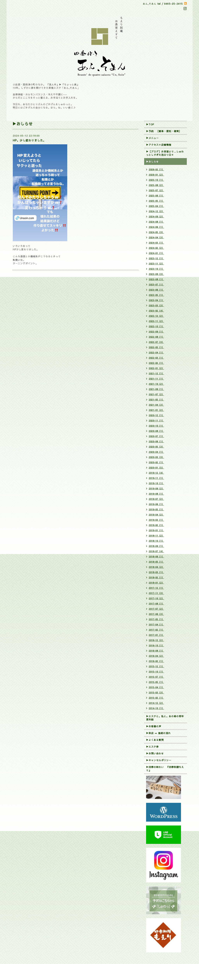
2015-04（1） (156, 687)
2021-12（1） (156, 373)
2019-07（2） (156, 498)
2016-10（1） (156, 645)
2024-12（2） (156, 211)
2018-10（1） (156, 540)
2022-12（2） (156, 315)
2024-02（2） (156, 247)
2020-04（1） (156, 451)
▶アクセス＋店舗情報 (158, 144)
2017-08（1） (156, 603)
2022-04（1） (156, 352)
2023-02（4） (156, 310)
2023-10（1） (156, 268)
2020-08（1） (156, 430)
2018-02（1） (156, 577)
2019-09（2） (156, 488)
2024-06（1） (156, 227)
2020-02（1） (156, 462)
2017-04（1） (156, 624)
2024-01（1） (156, 253)
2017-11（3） (156, 593)
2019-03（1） (156, 519)
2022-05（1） (156, 347)
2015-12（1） (156, 666)
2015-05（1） (156, 682)
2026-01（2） (156, 174)
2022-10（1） (156, 326)
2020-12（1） (156, 415)
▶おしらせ (152, 161)
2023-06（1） (156, 289)
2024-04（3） (156, 237)
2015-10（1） (156, 671)
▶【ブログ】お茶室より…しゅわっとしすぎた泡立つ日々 (165, 153)
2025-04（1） (156, 206)
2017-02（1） (156, 629)
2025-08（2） (156, 185)
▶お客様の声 (153, 726)
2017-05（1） (156, 619)
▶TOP (150, 124)
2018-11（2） (156, 535)
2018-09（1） (156, 546)
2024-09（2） (156, 216)
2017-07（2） (156, 608)
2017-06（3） (156, 614)
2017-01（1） (156, 634)
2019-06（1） (156, 504)
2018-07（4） (156, 551)
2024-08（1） (156, 221)
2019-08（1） (156, 493)
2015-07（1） (156, 676)
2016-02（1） (156, 661)
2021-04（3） (156, 404)
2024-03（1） (156, 242)
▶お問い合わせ (155, 753)
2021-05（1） (156, 399)
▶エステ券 (152, 746)
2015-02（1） (156, 697)
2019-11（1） (156, 478)
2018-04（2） (156, 566)
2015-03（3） (156, 692)
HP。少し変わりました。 (29, 140)
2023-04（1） (156, 300)
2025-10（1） (156, 179)
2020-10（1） (156, 425)
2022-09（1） (156, 331)
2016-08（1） (156, 650)
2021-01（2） (156, 410)
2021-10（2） (156, 383)
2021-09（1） (156, 389)
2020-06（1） (156, 441)
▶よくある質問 (155, 739)
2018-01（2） (156, 582)
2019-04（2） (156, 514)
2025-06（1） (156, 195)
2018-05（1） (156, 561)
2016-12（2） (156, 640)
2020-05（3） (156, 446)
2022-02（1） (156, 363)
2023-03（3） (156, 305)
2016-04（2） (156, 655)
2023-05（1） (156, 295)
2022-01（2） (156, 368)
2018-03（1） (156, 572)
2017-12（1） (156, 587)
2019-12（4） (156, 472)
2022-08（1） (156, 336)
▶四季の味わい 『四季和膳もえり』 (165, 768)
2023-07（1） (156, 284)
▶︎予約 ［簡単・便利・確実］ (163, 131)
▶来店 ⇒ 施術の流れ (158, 733)
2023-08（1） (156, 279)
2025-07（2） (156, 190)
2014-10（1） (156, 708)
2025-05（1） (156, 200)
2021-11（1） (156, 378)
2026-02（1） (156, 169)
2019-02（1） (156, 525)
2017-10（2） (156, 598)
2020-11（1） (156, 420)
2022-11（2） (156, 321)
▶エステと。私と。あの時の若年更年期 (165, 718)
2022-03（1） (156, 357)
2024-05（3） (156, 232)
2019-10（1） (156, 483)
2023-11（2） (156, 263)
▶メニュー (152, 137)
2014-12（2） (156, 702)
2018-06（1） (156, 556)
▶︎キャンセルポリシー (158, 760)
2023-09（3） (156, 274)
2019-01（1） (156, 530)
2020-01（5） (156, 467)
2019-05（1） (156, 509)
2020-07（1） (156, 436)
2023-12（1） (156, 258)
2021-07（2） (156, 394)
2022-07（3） (156, 342)
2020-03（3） (156, 457)
